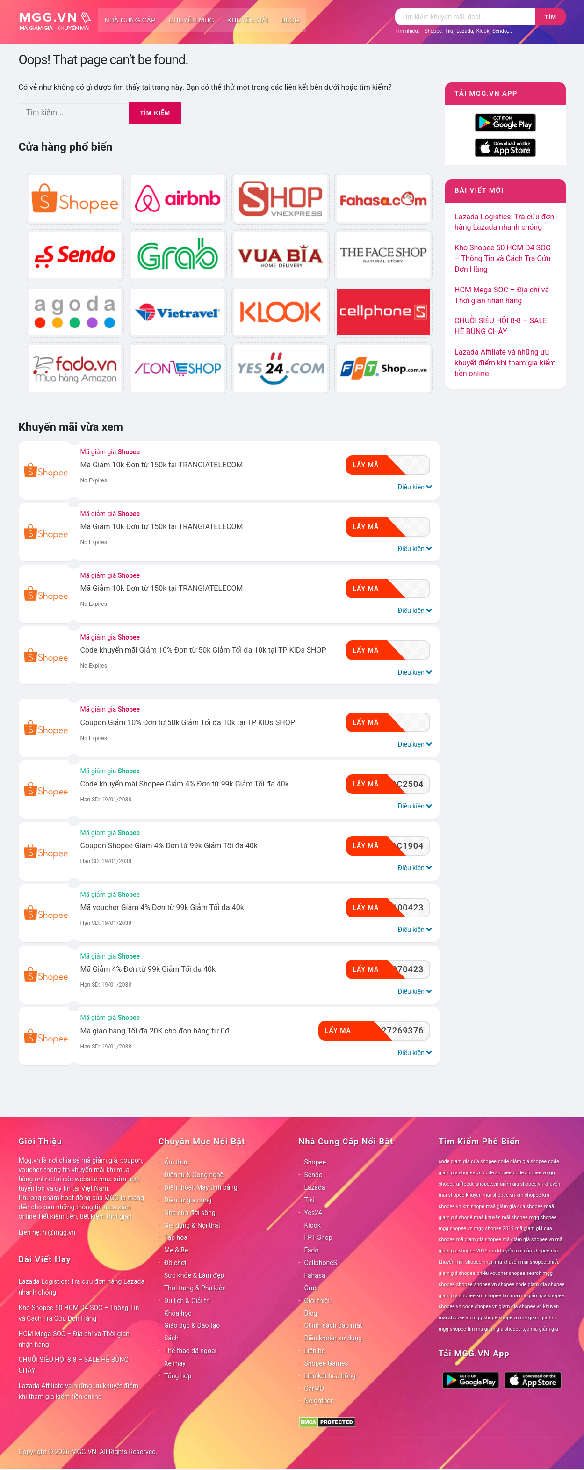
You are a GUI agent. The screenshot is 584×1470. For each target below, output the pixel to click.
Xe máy (175, 1363)
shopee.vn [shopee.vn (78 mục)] (485, 1284)
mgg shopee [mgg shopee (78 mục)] (543, 1218)
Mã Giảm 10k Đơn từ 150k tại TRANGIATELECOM (161, 464)
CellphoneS (320, 1262)
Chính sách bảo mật (333, 1325)
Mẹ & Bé (176, 1250)
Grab (311, 1288)
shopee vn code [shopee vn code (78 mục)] (456, 1306)
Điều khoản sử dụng (333, 1338)
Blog (290, 20)
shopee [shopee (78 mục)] (464, 1284)
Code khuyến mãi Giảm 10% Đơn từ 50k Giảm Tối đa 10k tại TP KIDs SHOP (203, 650)
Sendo (499, 31)
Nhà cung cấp (130, 20)
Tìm (550, 17)
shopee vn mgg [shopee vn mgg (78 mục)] (465, 1318)
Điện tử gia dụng (188, 1200)
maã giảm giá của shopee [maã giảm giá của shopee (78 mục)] (514, 1206)
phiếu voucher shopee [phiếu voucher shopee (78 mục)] (500, 1273)
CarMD (314, 1388)
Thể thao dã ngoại (190, 1350)
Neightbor (318, 1401)
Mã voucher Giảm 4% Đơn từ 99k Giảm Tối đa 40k (162, 907)
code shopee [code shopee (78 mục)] (497, 1173)
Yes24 (313, 1212)
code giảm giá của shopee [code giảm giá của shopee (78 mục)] (468, 1161)
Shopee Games (326, 1363)
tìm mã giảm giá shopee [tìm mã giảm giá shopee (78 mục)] (494, 1329)
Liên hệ (314, 1350)
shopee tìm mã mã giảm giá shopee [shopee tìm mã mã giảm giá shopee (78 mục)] (524, 1296)
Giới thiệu (318, 1300)
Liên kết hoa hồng (330, 1376)
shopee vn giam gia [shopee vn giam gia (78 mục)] (496, 1306)
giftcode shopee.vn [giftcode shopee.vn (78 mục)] (477, 1184)
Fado (311, 1250)
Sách (171, 1338)
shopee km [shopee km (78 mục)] (471, 1296)
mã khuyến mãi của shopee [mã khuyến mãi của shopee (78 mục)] (519, 1251)
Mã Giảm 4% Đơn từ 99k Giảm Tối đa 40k (148, 969)
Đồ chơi (175, 1262)
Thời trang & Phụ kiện (195, 1288)
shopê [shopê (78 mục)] (490, 1318)
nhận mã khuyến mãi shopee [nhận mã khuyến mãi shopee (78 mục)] (514, 1262)
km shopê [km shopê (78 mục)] (473, 1206)
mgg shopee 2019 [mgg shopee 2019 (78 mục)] (494, 1228)
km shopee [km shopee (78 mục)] (529, 1195)
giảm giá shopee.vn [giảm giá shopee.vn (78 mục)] (521, 1184)
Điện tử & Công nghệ (194, 1175)
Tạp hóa (175, 1237)
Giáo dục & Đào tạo (192, 1325)
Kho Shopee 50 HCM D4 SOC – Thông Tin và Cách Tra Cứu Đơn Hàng (502, 258)
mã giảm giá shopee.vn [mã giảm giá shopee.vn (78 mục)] (528, 1240)
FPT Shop (318, 1237)
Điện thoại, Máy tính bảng (201, 1187)
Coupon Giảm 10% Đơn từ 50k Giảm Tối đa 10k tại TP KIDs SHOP (187, 722)
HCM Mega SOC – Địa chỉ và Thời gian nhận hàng (74, 1339)
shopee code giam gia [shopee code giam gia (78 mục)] (522, 1284)
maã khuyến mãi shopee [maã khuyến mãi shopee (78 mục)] (501, 1218)
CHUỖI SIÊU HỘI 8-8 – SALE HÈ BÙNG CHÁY (74, 1365)
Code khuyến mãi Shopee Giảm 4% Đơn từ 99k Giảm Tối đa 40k (184, 783)
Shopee (433, 31)
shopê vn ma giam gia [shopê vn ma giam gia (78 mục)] (523, 1318)
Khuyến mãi (247, 20)
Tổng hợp (177, 1376)
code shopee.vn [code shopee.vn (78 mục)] (530, 1173)
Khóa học (178, 1313)
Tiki (449, 31)
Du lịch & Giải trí (187, 1300)
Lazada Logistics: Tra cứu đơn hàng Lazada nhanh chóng (82, 1287)
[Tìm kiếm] (465, 16)
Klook (483, 31)
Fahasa (314, 1275)
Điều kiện (414, 487)
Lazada (464, 31)
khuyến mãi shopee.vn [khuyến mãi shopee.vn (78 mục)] (490, 1195)
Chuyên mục (191, 20)
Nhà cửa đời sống (190, 1212)
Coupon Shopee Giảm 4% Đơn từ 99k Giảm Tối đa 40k (169, 845)
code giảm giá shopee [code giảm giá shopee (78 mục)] (522, 1161)
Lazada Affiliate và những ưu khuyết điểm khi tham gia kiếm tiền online (504, 363)
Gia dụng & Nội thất (192, 1225)
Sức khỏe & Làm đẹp (194, 1275)
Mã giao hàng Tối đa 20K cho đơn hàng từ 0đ (155, 1030)
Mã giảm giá (110, 452)
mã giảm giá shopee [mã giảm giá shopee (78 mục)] (478, 1240)
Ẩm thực (176, 1162)
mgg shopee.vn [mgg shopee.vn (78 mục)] (456, 1228)
